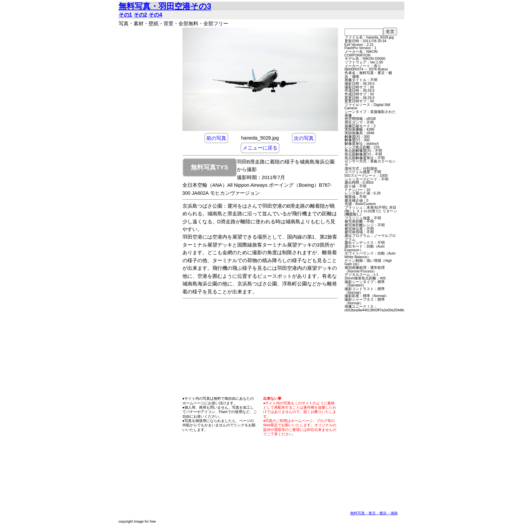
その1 (125, 15)
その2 (140, 15)
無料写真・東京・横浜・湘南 (374, 513)
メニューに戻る (260, 148)
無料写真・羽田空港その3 (165, 6)
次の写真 (304, 138)
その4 (155, 15)
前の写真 (216, 138)
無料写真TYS (209, 167)
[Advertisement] (148, 127)
